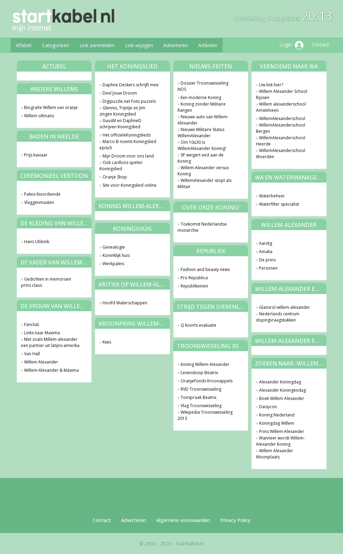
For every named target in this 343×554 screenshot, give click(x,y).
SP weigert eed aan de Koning (201, 158)
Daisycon (268, 407)
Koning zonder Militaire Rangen (202, 107)
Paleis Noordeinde (42, 194)
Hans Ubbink (36, 242)
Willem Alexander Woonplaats (274, 454)
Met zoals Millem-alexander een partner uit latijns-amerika (50, 342)
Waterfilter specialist (279, 204)
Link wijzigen (139, 45)
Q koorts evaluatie (198, 325)
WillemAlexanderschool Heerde (280, 141)
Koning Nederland (276, 415)
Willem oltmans (39, 116)
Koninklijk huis (116, 255)
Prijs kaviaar (35, 155)
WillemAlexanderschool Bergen (280, 128)
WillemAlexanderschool (282, 118)
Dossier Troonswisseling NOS (203, 86)
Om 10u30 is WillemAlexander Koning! (202, 145)
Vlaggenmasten (39, 202)
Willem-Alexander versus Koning (203, 171)
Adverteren (175, 45)
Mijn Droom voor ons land (128, 156)
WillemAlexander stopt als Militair (205, 183)
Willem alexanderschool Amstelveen (281, 107)
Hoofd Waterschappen (125, 303)
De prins (267, 260)
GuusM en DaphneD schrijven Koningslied (120, 124)
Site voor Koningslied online (130, 185)
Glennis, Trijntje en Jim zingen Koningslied (122, 111)
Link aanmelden (97, 45)
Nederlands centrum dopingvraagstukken (277, 317)
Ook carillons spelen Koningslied (120, 166)
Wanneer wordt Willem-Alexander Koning (280, 441)
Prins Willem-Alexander (281, 431)
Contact (320, 44)
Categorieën (55, 45)
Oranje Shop (115, 177)
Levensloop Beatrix (199, 373)
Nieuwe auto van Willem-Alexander (203, 120)
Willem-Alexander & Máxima (51, 370)
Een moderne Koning (201, 97)
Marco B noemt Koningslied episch (127, 145)
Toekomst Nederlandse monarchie (202, 227)
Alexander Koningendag (282, 390)
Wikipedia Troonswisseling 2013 (205, 415)
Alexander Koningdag (280, 382)
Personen (268, 268)
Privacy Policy (235, 520)
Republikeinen (194, 286)
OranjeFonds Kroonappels (207, 381)
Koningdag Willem (276, 423)
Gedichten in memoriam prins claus (46, 282)
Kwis (107, 342)
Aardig (265, 243)
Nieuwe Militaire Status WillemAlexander (201, 133)
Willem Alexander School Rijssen (281, 94)
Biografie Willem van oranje (51, 107)
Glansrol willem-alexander (284, 307)
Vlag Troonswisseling (201, 406)
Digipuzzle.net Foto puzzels (129, 101)
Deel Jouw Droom (120, 93)
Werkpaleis (113, 264)
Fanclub (31, 324)
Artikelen (207, 45)
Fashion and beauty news (205, 269)
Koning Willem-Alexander (205, 364)
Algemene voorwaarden (183, 520)
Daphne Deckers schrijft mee (131, 85)
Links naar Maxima (42, 333)
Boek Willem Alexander (281, 398)
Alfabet (24, 45)
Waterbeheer (272, 196)
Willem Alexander (41, 362)
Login (291, 45)
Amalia (265, 251)
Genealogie (114, 247)
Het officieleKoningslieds (127, 135)
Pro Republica (194, 278)
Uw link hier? (271, 85)
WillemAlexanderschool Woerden (280, 154)
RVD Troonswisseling (201, 389)
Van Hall (32, 354)
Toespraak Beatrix (198, 397)
